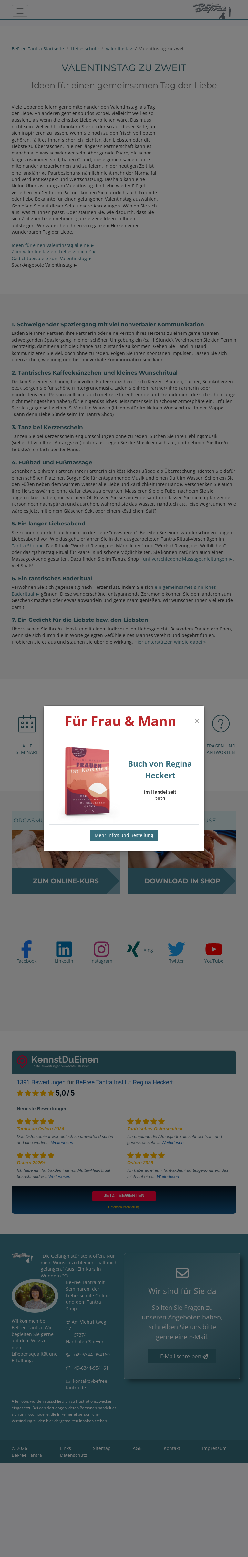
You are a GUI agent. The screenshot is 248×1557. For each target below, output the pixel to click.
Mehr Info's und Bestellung (124, 835)
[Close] (197, 721)
